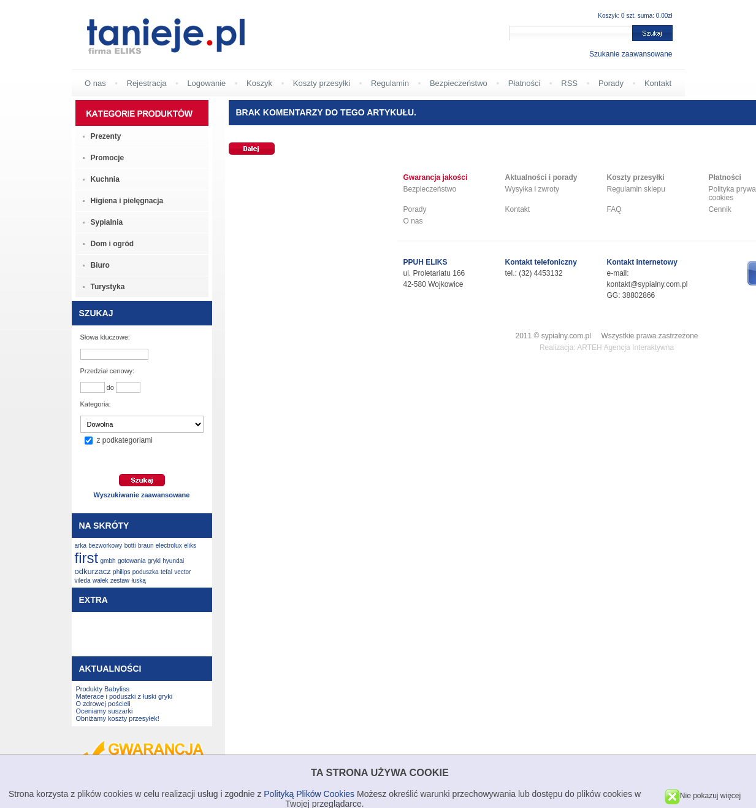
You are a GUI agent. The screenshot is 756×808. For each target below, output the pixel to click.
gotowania (132, 560)
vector (182, 572)
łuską (138, 580)
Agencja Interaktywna (638, 347)
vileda (83, 580)
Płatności (524, 83)
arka (80, 545)
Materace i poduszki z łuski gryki (124, 696)
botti (130, 545)
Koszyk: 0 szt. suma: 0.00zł (635, 15)
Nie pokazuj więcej (703, 795)
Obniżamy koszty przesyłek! (117, 718)
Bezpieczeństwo (458, 83)
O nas (95, 83)
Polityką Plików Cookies (309, 794)
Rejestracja (147, 83)
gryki (154, 560)
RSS (569, 83)
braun (146, 545)
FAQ (614, 209)
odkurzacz (93, 571)
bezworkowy (105, 545)
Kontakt (657, 83)
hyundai (173, 560)
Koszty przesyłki (321, 83)
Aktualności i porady (541, 177)
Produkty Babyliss (102, 689)
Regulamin (390, 83)
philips (121, 572)
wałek (101, 580)
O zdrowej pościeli (103, 703)
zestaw (119, 580)
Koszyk (259, 83)
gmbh (108, 560)
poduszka (145, 572)
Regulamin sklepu (636, 189)
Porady (611, 83)
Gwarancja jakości (435, 177)
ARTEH (589, 347)
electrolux (169, 545)
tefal (166, 572)
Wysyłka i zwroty (532, 189)
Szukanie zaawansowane (630, 54)
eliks (190, 545)
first (87, 558)
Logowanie (206, 83)
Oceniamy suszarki (104, 711)
